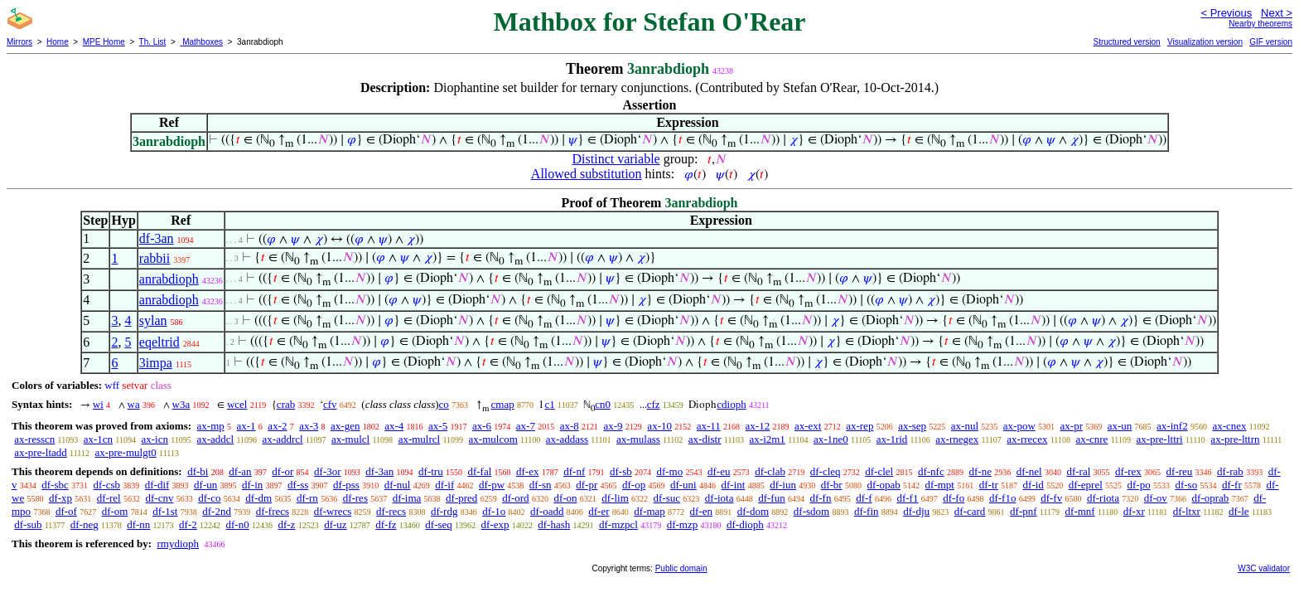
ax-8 (569, 426)
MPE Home (104, 41)
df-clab (770, 471)
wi (98, 404)
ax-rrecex (1027, 439)
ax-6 (481, 426)
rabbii (154, 258)
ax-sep (912, 426)
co (444, 404)
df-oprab (1210, 498)
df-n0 (237, 524)
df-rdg (444, 511)
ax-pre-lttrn (1234, 439)
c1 (549, 404)
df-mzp (682, 524)
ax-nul (964, 426)
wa (134, 404)
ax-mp (211, 426)
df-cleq (825, 471)
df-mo (669, 471)
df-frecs (272, 511)
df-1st (164, 511)
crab (286, 404)
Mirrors (19, 41)
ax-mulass (638, 439)
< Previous (1226, 13)
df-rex (1128, 471)
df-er (598, 511)
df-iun (783, 484)
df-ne (979, 471)
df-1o (493, 511)
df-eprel (1086, 484)
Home (57, 41)
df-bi (197, 471)
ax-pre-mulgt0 (125, 452)
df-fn (820, 498)
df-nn (138, 524)
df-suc (667, 498)
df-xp (60, 498)
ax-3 (308, 426)
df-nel (1029, 471)
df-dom (753, 511)
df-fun (771, 498)
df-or (282, 471)
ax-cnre (1091, 439)
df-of (66, 511)
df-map (649, 511)
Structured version (1126, 41)
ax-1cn (98, 439)
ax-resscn (34, 439)
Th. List (153, 41)
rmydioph (178, 543)
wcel (237, 404)
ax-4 (393, 426)
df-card (970, 511)
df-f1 (907, 498)
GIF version (1270, 41)
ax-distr (705, 439)
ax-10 (659, 426)
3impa (155, 363)
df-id (1033, 484)
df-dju (916, 511)
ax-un (1120, 426)
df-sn (540, 484)
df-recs (391, 511)
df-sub (27, 524)
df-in (252, 484)
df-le (1239, 511)
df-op (633, 484)
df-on (565, 498)
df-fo (953, 498)
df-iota (719, 498)
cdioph (731, 404)
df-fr (1232, 484)
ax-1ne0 (831, 439)
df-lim (615, 498)
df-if (444, 484)
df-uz (335, 524)
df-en (701, 511)
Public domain (681, 568)
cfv (330, 404)
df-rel (109, 498)
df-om (115, 511)
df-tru (430, 471)
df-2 (188, 524)
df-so (1186, 484)
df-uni (683, 484)
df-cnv (159, 498)
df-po (1139, 484)
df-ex (527, 471)
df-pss (346, 484)
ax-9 (613, 426)
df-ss (297, 484)
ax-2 (277, 426)
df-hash (554, 524)
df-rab (1230, 471)
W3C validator (1264, 568)
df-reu (1179, 471)
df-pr (586, 484)
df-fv (1051, 498)
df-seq (438, 524)
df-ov (1155, 498)
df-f (864, 498)
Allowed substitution (586, 174)
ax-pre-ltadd (40, 452)
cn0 (603, 404)
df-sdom (811, 511)
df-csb (107, 484)
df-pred (461, 498)
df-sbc (55, 484)
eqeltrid (159, 342)
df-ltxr (1186, 511)
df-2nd (216, 511)
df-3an (156, 238)
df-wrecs (332, 511)
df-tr (988, 484)
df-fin (866, 511)
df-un (205, 484)
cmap (502, 404)
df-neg (84, 524)
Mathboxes (201, 41)
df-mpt (939, 484)
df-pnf (1023, 511)
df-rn (307, 498)
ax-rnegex (956, 439)
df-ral (1078, 471)
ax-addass (567, 439)
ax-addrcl (283, 439)
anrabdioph (169, 279)
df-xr (1134, 511)
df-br (832, 484)
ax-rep (859, 426)
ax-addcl (215, 439)
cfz (653, 404)
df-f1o (1003, 498)
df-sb (621, 471)
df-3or (327, 471)
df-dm (258, 498)
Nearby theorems (1260, 23)
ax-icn (155, 439)
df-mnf (1080, 511)
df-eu (718, 471)
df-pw (492, 484)
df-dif (157, 484)
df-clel (879, 471)
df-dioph (745, 524)
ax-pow (1019, 426)
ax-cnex (1229, 426)
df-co (209, 498)
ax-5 (437, 426)
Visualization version (1205, 41)
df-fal (479, 471)
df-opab (883, 484)
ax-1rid (892, 439)
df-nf (574, 471)
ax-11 (709, 426)
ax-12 (758, 426)
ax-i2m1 (767, 439)
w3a (181, 404)
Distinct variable (616, 159)
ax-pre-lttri (1159, 439)
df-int (733, 484)
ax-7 (525, 426)
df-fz (385, 524)
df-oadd (546, 511)
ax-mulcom (493, 439)
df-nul (397, 484)
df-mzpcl (618, 524)
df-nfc (931, 471)
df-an (240, 471)
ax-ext (807, 426)
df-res (355, 498)
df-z (286, 524)
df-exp (495, 524)
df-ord (515, 498)
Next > (1276, 13)
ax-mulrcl (419, 439)
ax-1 (246, 426)
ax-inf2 (1172, 426)
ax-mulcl (350, 439)
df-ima (407, 498)
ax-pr (1071, 426)
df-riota (1103, 498)
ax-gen (345, 426)
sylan (153, 320)
